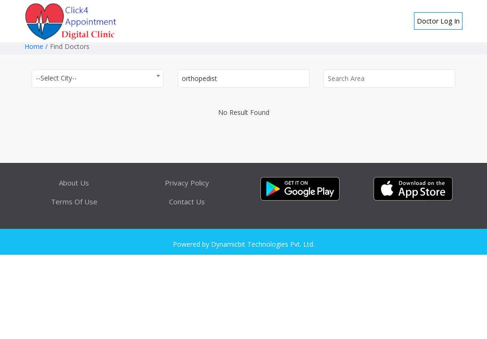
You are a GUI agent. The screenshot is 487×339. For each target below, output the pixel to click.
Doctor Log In (438, 20)
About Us (74, 182)
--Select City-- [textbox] (56, 77)
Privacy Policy (187, 182)
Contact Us (187, 201)
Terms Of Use (74, 201)
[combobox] (97, 78)
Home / (36, 46)
